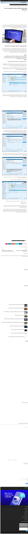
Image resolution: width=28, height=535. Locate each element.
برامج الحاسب (25, 516)
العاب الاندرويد (25, 512)
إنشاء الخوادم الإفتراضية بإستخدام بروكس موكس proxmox (17, 334)
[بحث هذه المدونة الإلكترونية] (12, 461)
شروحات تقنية (25, 521)
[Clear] (8, 461)
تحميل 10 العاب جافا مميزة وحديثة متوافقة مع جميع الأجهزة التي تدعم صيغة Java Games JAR (13, 313)
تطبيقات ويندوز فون (25, 518)
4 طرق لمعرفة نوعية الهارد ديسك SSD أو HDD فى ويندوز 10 (17, 330)
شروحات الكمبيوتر (22, 6)
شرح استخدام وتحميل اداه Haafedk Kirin (19, 316)
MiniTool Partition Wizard (10, 68)
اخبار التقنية (25, 510)
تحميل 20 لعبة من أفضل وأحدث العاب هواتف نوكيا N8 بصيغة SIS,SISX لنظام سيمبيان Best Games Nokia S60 (12, 324)
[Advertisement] (14, 19)
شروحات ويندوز (19, 6)
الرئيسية (25, 6)
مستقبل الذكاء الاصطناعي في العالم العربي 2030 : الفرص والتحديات (16, 327)
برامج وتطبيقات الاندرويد (24, 517)
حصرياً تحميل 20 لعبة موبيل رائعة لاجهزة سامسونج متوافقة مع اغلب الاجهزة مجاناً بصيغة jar (14, 320)
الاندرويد (26, 511)
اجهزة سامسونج (14, 425)
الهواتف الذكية (25, 514)
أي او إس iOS (25, 509)
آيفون (25, 425)
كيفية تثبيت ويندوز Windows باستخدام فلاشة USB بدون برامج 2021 (11, 205)
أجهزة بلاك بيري (20, 425)
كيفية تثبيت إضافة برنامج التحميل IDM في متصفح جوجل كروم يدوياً (16, 305)
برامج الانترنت (25, 515)
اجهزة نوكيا (9, 425)
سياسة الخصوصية (25, 464)
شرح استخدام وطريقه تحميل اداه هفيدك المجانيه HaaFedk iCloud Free (16, 309)
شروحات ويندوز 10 (15, 6)
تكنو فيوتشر (25, 520)
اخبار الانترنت (3, 425)
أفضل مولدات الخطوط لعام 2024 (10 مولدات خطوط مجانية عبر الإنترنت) (16, 337)
